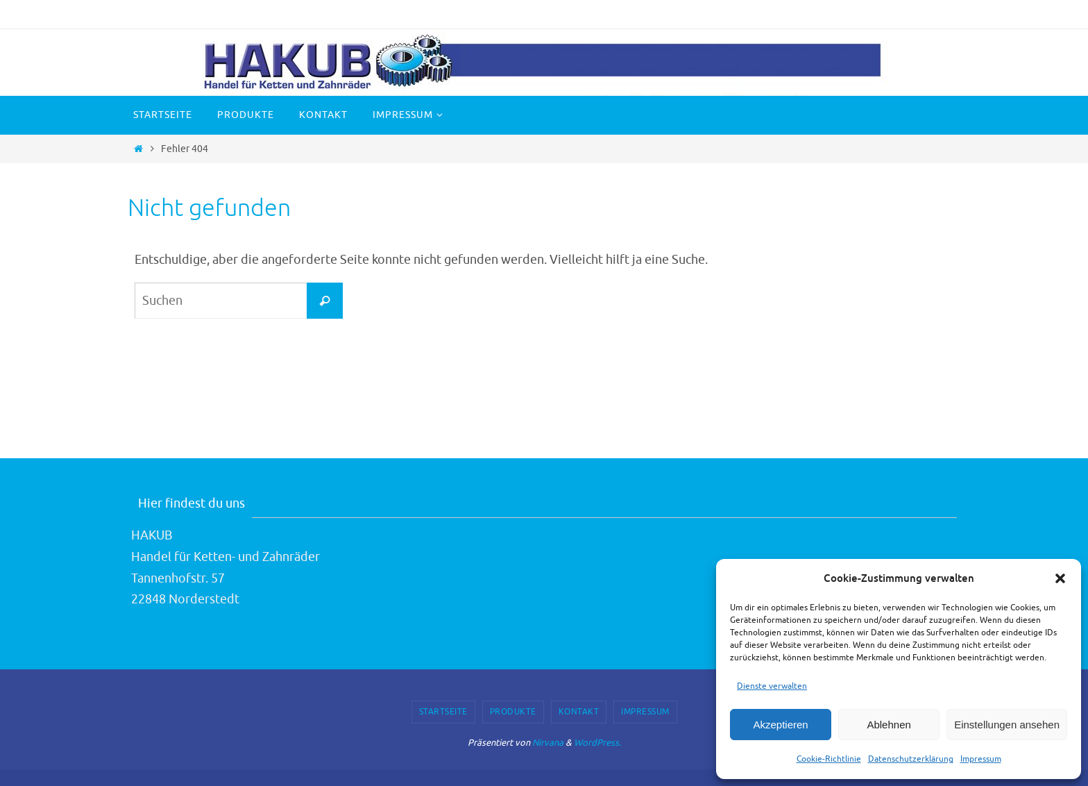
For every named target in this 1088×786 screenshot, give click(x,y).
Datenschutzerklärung (910, 758)
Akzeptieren (780, 724)
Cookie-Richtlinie (829, 758)
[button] (1060, 578)
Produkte (513, 711)
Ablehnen (888, 724)
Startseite (443, 711)
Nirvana (547, 743)
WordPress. (597, 743)
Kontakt (579, 711)
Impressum (980, 758)
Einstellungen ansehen (1007, 724)
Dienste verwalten (772, 686)
